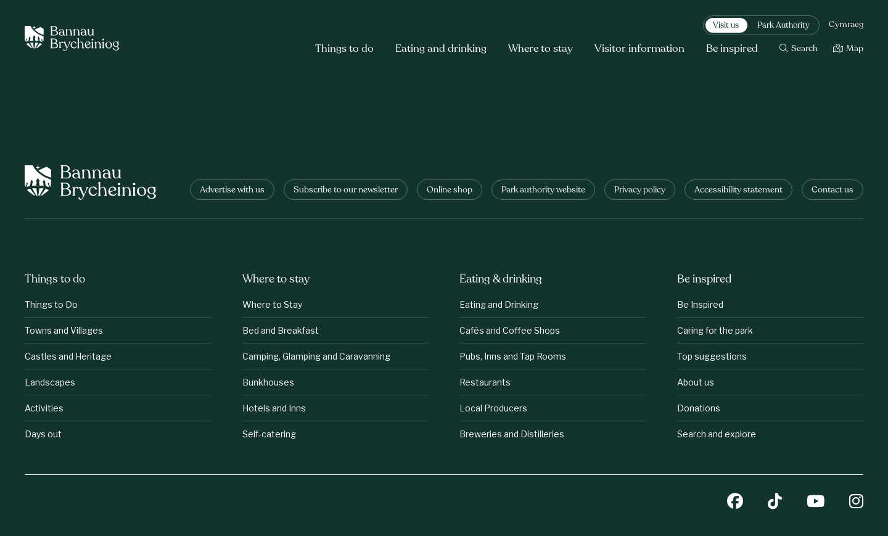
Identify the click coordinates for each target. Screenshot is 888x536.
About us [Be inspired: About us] (695, 382)
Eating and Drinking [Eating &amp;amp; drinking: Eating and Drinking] (498, 304)
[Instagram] (856, 502)
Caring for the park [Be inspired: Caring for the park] (715, 330)
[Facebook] (735, 502)
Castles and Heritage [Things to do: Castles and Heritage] (68, 356)
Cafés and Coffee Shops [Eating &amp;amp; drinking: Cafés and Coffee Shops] (509, 330)
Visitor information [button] (639, 49)
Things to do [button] (344, 49)
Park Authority (783, 26)
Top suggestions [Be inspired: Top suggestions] (712, 356)
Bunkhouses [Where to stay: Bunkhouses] (268, 382)
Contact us (832, 190)
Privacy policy (639, 190)
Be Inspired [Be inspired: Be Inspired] (700, 304)
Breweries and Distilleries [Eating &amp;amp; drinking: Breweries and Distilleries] (511, 434)
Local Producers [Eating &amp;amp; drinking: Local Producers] (493, 408)
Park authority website (543, 190)
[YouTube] (815, 502)
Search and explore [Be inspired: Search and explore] (716, 434)
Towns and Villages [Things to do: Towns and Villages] (64, 330)
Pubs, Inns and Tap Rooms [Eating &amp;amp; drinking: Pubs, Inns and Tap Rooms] (512, 356)
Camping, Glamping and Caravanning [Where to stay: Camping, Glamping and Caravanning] (316, 356)
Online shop (449, 190)
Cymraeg (846, 25)
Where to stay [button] (540, 49)
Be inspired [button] (732, 49)
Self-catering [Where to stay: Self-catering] (269, 434)
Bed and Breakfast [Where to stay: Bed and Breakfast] (280, 330)
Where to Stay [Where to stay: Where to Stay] (272, 304)
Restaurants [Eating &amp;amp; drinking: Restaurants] (485, 382)
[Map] (848, 49)
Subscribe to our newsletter (346, 190)
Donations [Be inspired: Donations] (698, 408)
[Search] (798, 49)
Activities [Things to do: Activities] (44, 408)
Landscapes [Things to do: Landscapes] (50, 382)
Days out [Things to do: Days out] (43, 434)
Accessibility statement (738, 190)
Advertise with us (232, 190)
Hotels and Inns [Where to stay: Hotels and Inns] (274, 408)
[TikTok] (775, 502)
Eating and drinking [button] (441, 49)
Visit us (726, 26)
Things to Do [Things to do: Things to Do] (51, 304)
